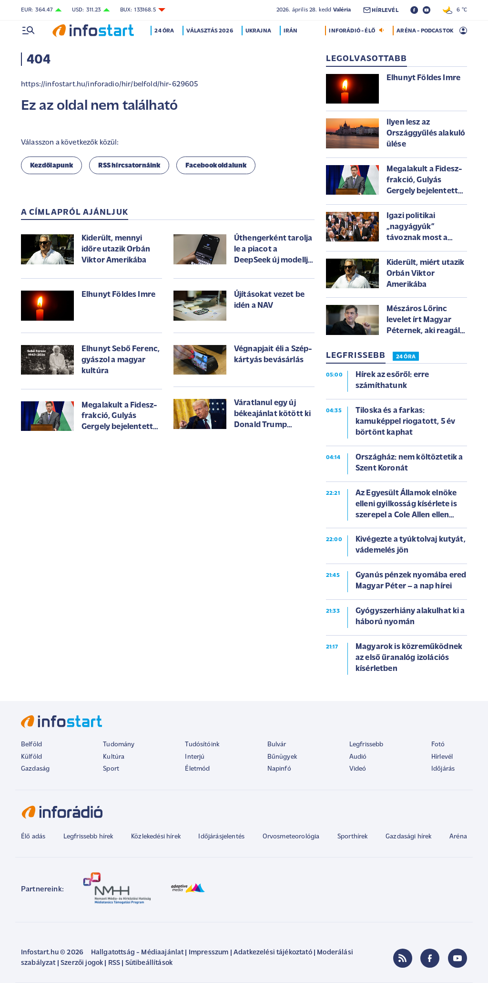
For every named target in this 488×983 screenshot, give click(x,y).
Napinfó (279, 769)
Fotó (438, 744)
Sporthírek (352, 836)
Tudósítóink (202, 744)
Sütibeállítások (149, 963)
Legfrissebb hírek (88, 836)
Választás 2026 (210, 31)
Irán (291, 31)
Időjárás (443, 769)
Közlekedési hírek (156, 836)
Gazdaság (35, 769)
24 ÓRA (406, 357)
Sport (111, 769)
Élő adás (33, 836)
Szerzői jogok (82, 963)
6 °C (455, 10)
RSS (114, 963)
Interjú (194, 757)
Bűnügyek (282, 757)
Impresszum (209, 952)
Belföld (31, 744)
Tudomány (118, 744)
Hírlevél (442, 757)
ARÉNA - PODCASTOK (424, 31)
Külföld (31, 757)
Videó (357, 769)
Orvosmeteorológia (291, 836)
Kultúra (113, 757)
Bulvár (276, 744)
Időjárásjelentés (221, 836)
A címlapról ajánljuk (74, 212)
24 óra (164, 31)
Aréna (458, 836)
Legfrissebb (366, 744)
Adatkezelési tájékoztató (273, 952)
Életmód (197, 769)
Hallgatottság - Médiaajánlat (137, 952)
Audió (358, 757)
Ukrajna (258, 31)
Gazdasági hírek (408, 836)
